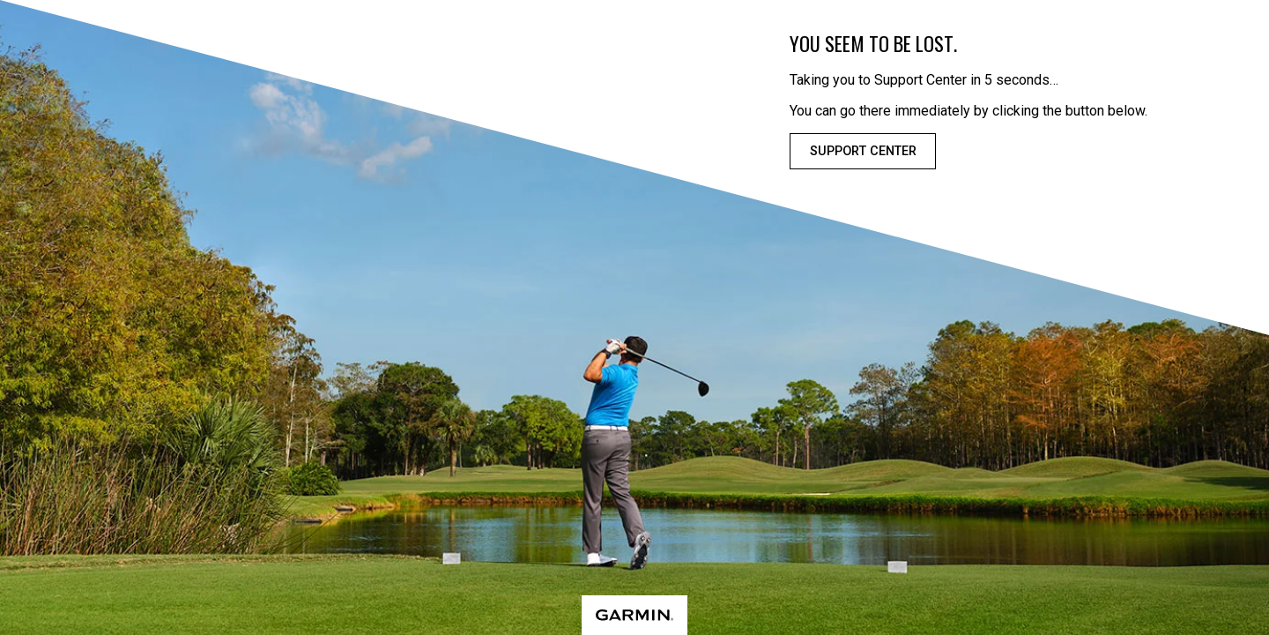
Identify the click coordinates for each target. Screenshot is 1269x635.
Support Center (863, 151)
